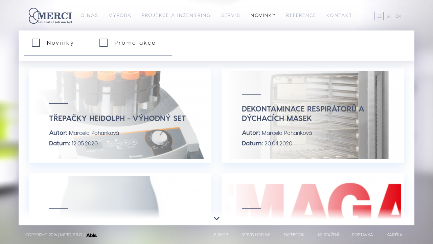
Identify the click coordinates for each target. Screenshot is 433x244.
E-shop (221, 234)
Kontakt (339, 15)
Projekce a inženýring (176, 15)
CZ (379, 16)
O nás (90, 15)
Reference (301, 15)
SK (389, 16)
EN (398, 16)
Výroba (120, 15)
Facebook (294, 234)
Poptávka (362, 234)
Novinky (263, 15)
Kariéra (395, 234)
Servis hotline (256, 234)
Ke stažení (328, 234)
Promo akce (135, 42)
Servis (231, 15)
